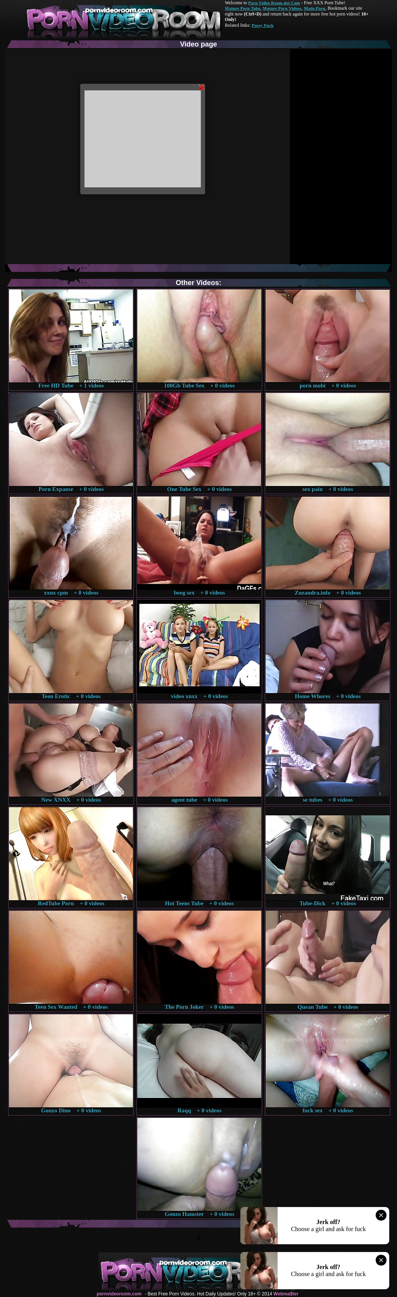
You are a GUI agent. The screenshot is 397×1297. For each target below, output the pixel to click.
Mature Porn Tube (243, 8)
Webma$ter (285, 1294)
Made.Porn (314, 8)
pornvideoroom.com (119, 1294)
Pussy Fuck (262, 25)
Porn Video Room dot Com (274, 2)
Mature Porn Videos (282, 8)
